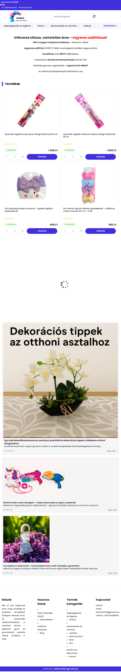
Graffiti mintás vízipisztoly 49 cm (41, 293)
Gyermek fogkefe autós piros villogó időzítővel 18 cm (29, 135)
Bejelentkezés (11, 7)
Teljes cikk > (112, 451)
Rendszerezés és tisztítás (63, 26)
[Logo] (17, 16)
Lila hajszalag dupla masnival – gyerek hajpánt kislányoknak (29, 210)
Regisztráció (26, 7)
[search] (94, 17)
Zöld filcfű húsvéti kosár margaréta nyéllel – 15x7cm (73, 294)
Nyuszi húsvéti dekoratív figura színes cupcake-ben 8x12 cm (102, 294)
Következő (109, 25)
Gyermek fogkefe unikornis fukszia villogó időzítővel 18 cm (89, 135)
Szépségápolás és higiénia (17, 26)
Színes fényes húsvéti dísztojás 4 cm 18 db (14, 293)
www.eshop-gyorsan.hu (66, 669)
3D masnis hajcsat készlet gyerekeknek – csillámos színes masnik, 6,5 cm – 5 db (89, 210)
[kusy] (15, 157)
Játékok (87, 26)
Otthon (40, 26)
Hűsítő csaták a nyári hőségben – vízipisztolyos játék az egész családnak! (39, 503)
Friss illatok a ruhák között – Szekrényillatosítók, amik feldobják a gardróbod (41, 566)
